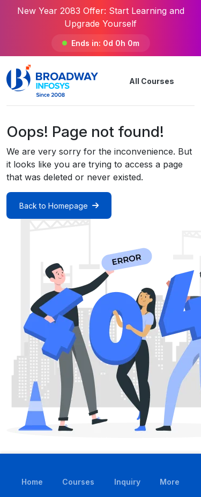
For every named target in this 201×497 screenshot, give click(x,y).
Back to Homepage (59, 205)
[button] (188, 80)
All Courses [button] (143, 80)
